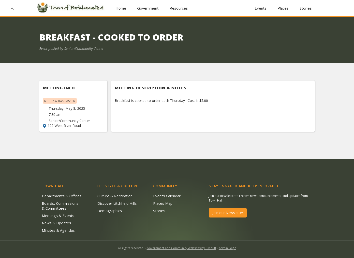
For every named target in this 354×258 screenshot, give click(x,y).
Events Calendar (167, 195)
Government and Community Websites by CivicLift (181, 248)
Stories (306, 8)
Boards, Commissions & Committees (60, 206)
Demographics (109, 210)
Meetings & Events (58, 215)
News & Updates (56, 222)
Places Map (163, 203)
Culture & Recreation (115, 195)
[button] (148, 8)
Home (121, 8)
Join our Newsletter (227, 212)
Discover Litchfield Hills (117, 203)
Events (260, 8)
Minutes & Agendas (58, 230)
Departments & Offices (62, 195)
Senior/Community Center (84, 48)
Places (283, 8)
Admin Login (227, 248)
